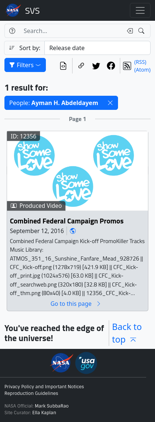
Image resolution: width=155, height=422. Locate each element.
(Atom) (142, 69)
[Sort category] (97, 48)
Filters (25, 65)
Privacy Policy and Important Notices (44, 387)
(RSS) (140, 61)
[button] (110, 103)
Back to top (127, 333)
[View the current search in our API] (63, 65)
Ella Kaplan (44, 413)
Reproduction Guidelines (31, 393)
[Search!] (142, 31)
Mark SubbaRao (52, 406)
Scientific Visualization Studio (32, 10)
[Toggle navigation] (140, 10)
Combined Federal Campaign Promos (67, 221)
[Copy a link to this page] (81, 65)
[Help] (12, 31)
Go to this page (75, 304)
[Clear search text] (128, 31)
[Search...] (71, 31)
